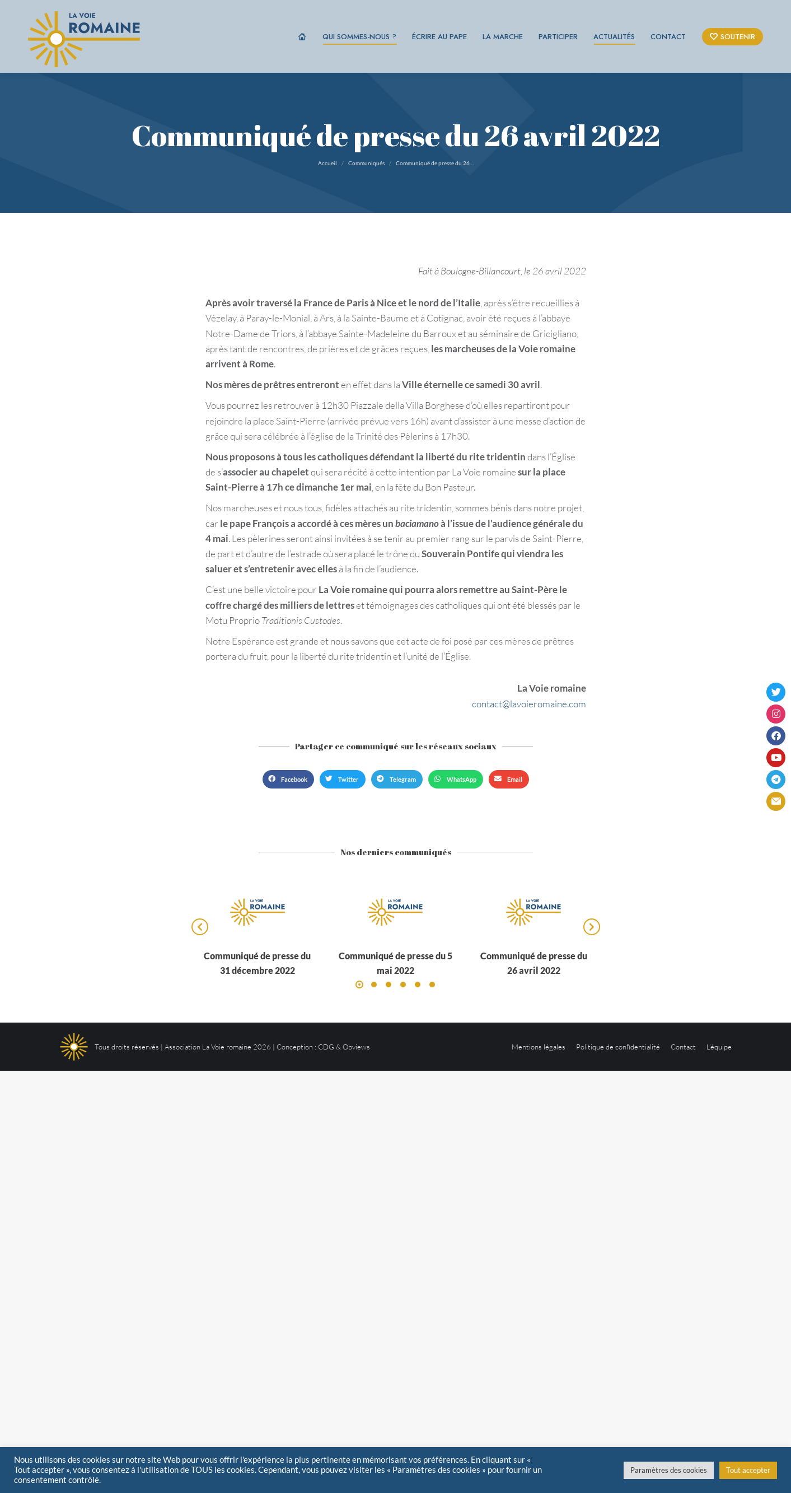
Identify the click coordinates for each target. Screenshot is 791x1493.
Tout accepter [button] (748, 1470)
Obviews (356, 1046)
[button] (288, 779)
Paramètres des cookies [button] (668, 1470)
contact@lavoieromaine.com (529, 704)
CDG (326, 1046)
